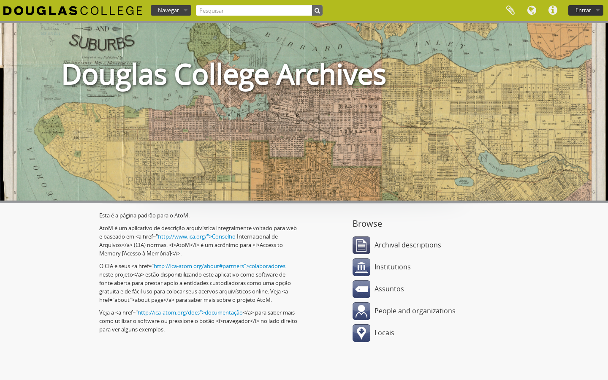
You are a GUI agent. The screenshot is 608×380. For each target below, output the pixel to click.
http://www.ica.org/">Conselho (197, 236)
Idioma (531, 10)
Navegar (168, 10)
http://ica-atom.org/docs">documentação (190, 312)
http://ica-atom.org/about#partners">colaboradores (219, 266)
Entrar (583, 10)
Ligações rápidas (552, 10)
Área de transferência (510, 10)
